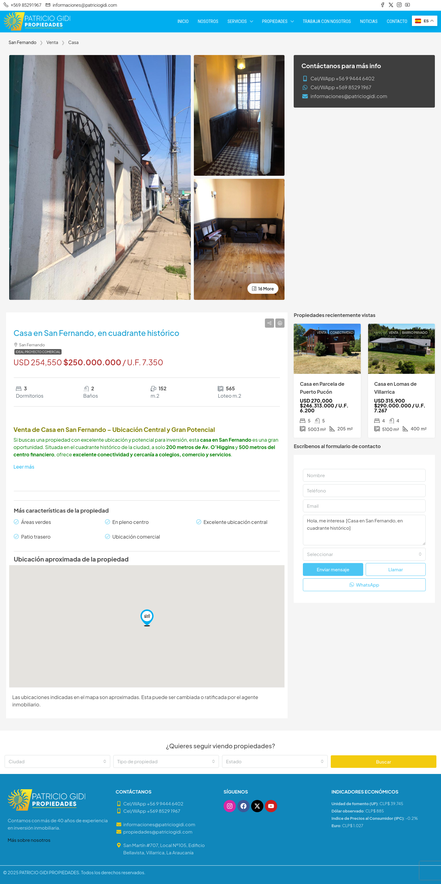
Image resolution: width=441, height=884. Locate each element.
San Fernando (22, 42)
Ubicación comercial (136, 536)
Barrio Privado (415, 332)
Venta (321, 332)
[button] (147, 617)
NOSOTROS (208, 21)
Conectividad (341, 332)
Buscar (383, 761)
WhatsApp (364, 584)
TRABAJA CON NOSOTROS (327, 21)
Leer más (23, 466)
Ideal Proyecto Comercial (38, 352)
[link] (327, 349)
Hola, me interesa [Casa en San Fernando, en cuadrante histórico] (364, 530)
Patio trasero (36, 536)
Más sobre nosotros (29, 840)
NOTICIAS (369, 21)
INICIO (183, 21)
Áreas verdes (36, 522)
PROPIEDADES (275, 21)
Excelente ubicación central (236, 522)
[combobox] (364, 554)
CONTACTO (397, 21)
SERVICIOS (237, 21)
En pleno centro (130, 522)
